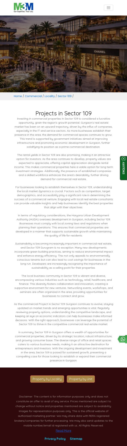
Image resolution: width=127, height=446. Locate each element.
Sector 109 (65, 96)
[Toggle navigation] (108, 8)
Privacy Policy (55, 439)
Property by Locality (47, 379)
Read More (63, 431)
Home (18, 96)
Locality (50, 96)
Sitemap (76, 439)
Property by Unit (80, 379)
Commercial (33, 96)
